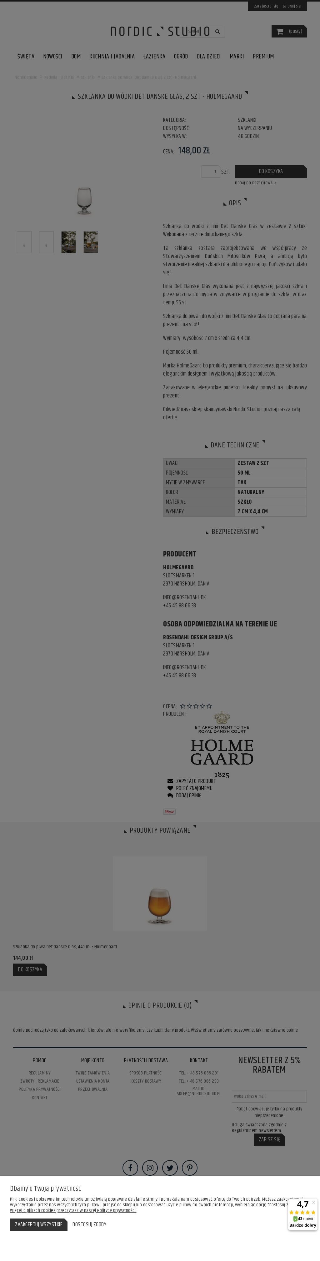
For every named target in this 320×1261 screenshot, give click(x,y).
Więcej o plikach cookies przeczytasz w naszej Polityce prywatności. (73, 1210)
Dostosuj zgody (89, 1224)
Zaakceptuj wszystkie (38, 1224)
